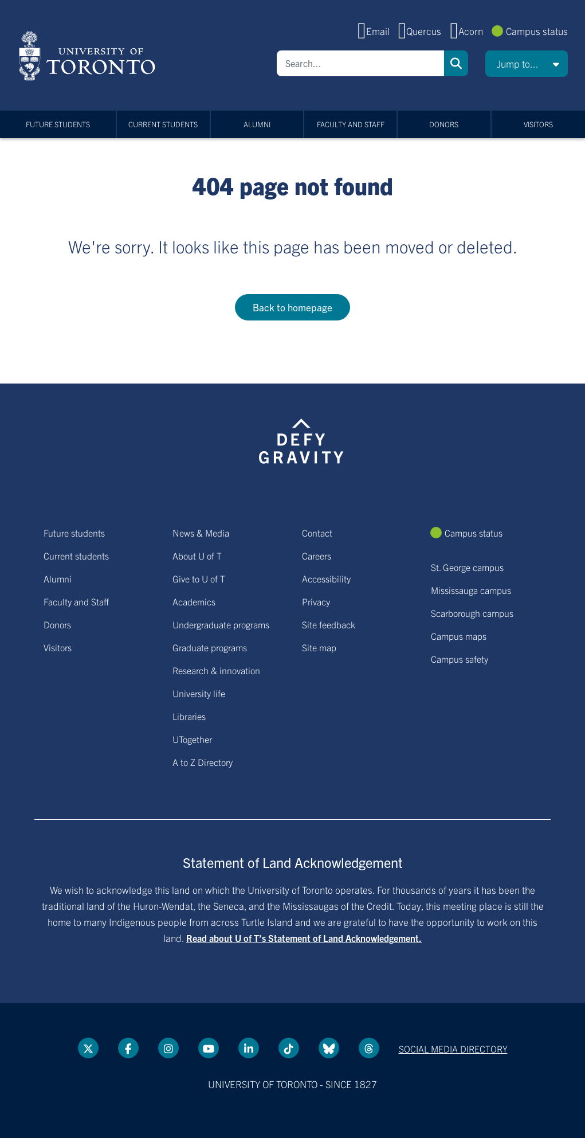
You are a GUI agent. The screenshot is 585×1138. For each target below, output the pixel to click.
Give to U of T (198, 578)
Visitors (538, 124)
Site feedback (328, 624)
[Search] (360, 63)
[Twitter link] (88, 1048)
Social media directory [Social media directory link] (453, 1048)
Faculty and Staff (350, 124)
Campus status (537, 31)
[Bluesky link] (329, 1048)
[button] (526, 63)
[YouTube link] (208, 1048)
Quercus (423, 31)
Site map (319, 647)
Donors (443, 124)
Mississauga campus (471, 590)
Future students (58, 124)
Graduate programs (209, 647)
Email (378, 31)
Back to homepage (292, 307)
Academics (193, 601)
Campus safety (459, 658)
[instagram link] (168, 1048)
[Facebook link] (128, 1048)
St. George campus (467, 567)
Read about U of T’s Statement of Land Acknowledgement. (304, 938)
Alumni (257, 124)
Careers (316, 555)
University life (198, 693)
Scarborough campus (472, 613)
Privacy (316, 601)
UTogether (192, 739)
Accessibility (326, 578)
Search (456, 63)
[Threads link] (369, 1048)
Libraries (189, 716)
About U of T (197, 555)
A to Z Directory (202, 762)
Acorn (470, 31)
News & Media (200, 532)
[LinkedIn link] (248, 1048)
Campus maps (458, 636)
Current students (163, 124)
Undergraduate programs (220, 624)
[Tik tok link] (288, 1048)
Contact (317, 532)
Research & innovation (216, 670)
